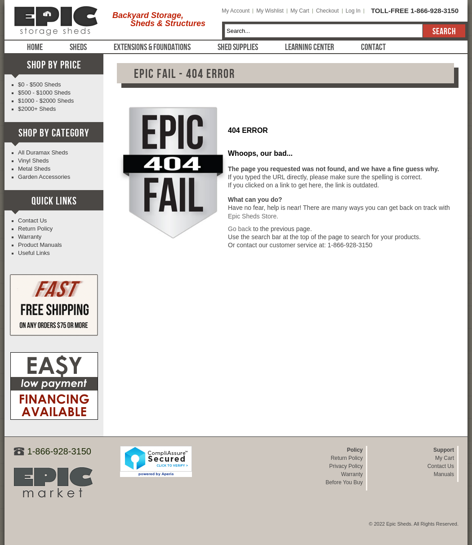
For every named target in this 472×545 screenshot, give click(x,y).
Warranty (29, 236)
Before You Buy (344, 482)
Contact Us (32, 220)
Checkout (327, 11)
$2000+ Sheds (37, 108)
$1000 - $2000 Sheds (46, 100)
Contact (373, 47)
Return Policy (35, 228)
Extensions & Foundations (152, 47)
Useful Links (34, 253)
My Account (235, 11)
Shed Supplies (238, 47)
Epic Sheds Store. (253, 216)
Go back (239, 228)
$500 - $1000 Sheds (44, 92)
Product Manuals (40, 244)
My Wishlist (270, 11)
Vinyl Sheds (33, 160)
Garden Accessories (44, 176)
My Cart (299, 11)
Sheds (78, 47)
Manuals (444, 474)
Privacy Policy (346, 466)
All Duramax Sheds (43, 152)
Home (35, 47)
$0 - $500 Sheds (39, 84)
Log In (353, 11)
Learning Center (309, 47)
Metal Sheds (34, 168)
